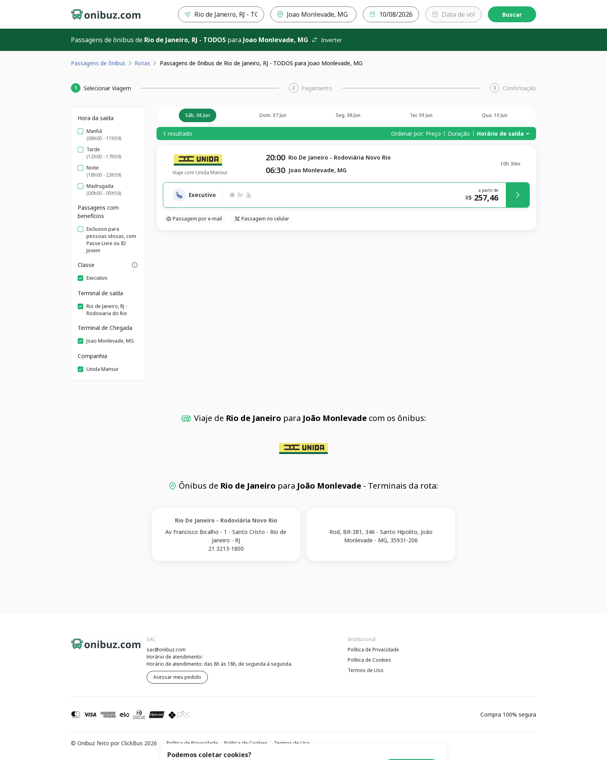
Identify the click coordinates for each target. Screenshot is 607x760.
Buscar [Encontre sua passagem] (512, 14)
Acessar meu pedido (177, 677)
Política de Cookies (369, 660)
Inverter (326, 40)
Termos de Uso (366, 670)
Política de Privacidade (373, 649)
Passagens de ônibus (98, 63)
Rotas (142, 63)
